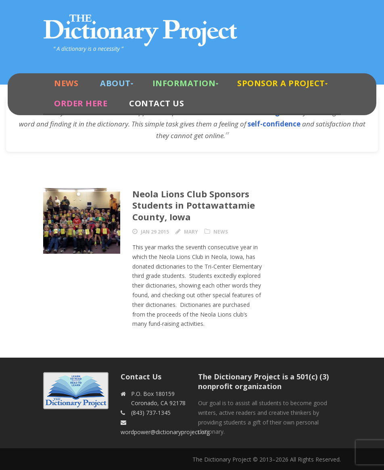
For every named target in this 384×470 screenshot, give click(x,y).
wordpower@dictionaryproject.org (165, 432)
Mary (191, 231)
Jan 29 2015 (155, 231)
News (66, 83)
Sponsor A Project (281, 83)
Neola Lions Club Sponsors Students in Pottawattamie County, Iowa (193, 205)
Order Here (80, 103)
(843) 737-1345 (151, 412)
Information (184, 83)
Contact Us (156, 103)
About (115, 83)
